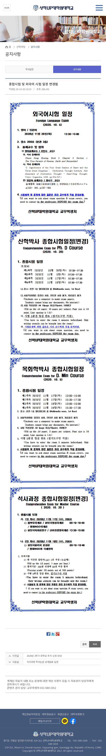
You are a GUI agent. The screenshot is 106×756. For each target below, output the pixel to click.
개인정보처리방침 (31, 714)
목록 (95, 644)
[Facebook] (73, 721)
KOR (7, 7)
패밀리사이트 (45, 721)
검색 (84, 644)
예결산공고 (63, 714)
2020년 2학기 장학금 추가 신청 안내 (44, 655)
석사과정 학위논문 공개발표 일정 (42, 662)
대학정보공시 (49, 714)
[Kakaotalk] (65, 721)
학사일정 (29, 69)
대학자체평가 (77, 714)
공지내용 (77, 69)
